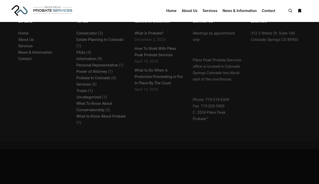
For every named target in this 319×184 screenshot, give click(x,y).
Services (25, 46)
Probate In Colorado (93, 78)
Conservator (86, 33)
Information (86, 58)
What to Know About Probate (101, 116)
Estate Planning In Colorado (100, 39)
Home (23, 33)
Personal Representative (97, 65)
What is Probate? (149, 33)
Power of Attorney (91, 71)
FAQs (80, 52)
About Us (26, 39)
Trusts (81, 90)
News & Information (35, 52)
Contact (25, 58)
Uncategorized (88, 97)
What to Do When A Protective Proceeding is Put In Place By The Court (159, 76)
